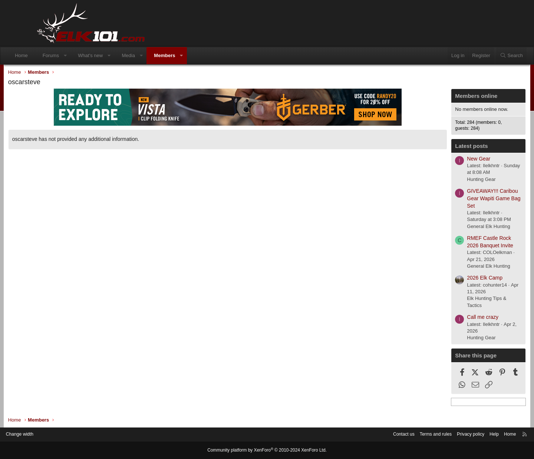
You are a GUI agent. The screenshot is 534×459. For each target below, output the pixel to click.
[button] (94, 55)
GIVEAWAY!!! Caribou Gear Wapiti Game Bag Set (462, 200)
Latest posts (440, 148)
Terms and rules (396, 434)
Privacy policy (433, 434)
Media (157, 55)
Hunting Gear (450, 181)
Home (50, 55)
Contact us (361, 434)
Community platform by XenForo (267, 450)
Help (458, 434)
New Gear (447, 160)
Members (194, 55)
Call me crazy (451, 319)
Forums (80, 55)
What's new (120, 55)
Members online (445, 98)
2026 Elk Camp (453, 280)
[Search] (482, 55)
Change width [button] (55, 434)
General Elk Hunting (457, 228)
